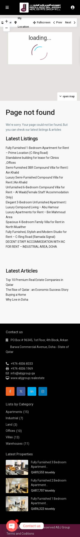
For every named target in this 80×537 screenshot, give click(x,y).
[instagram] (42, 391)
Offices (10, 430)
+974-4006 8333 (22, 363)
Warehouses (14, 443)
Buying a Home (16, 294)
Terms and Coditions (20, 533)
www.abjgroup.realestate (28, 378)
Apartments (14, 412)
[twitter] (21, 391)
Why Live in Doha (17, 299)
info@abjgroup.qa (23, 373)
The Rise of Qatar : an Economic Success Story (37, 289)
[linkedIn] (32, 391)
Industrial (12, 418)
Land (9, 424)
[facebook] (10, 391)
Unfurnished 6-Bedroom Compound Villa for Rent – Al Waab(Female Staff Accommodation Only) (37, 192)
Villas (9, 437)
